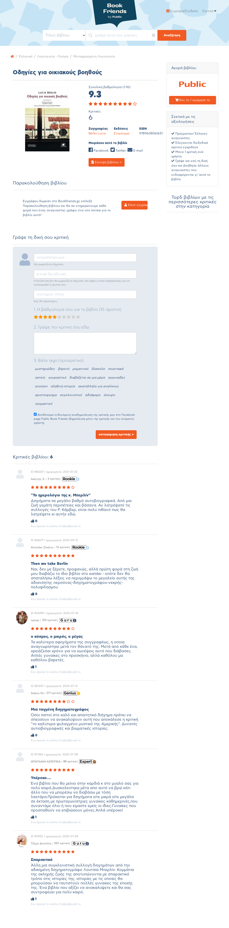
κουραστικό (57, 377)
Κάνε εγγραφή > (136, 205)
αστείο (40, 377)
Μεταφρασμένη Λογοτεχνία (94, 56)
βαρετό (63, 369)
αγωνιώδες (116, 377)
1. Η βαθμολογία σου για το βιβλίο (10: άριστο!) (77, 310)
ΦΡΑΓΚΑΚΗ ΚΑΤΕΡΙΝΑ (46, 761)
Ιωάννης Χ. (38, 478)
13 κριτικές (63, 547)
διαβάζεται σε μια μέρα (87, 377)
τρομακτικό (43, 403)
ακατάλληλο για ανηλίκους (98, 386)
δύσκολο (98, 369)
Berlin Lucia (97, 133)
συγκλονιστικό (71, 395)
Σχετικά (209, 11)
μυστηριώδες (45, 369)
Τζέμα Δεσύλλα (41, 843)
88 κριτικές (70, 761)
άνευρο (109, 395)
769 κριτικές (50, 620)
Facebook (99, 150)
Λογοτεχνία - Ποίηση (52, 56)
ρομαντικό (80, 369)
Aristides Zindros (42, 547)
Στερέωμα (121, 133)
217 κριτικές (54, 693)
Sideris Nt (37, 693)
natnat (35, 620)
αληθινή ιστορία (63, 386)
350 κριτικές (62, 843)
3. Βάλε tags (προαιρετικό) (59, 361)
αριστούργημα (46, 395)
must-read (115, 369)
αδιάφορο (92, 395)
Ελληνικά (25, 56)
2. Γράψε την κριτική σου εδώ (61, 327)
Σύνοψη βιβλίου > (106, 162)
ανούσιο (41, 386)
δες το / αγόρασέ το (192, 100)
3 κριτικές (54, 478)
